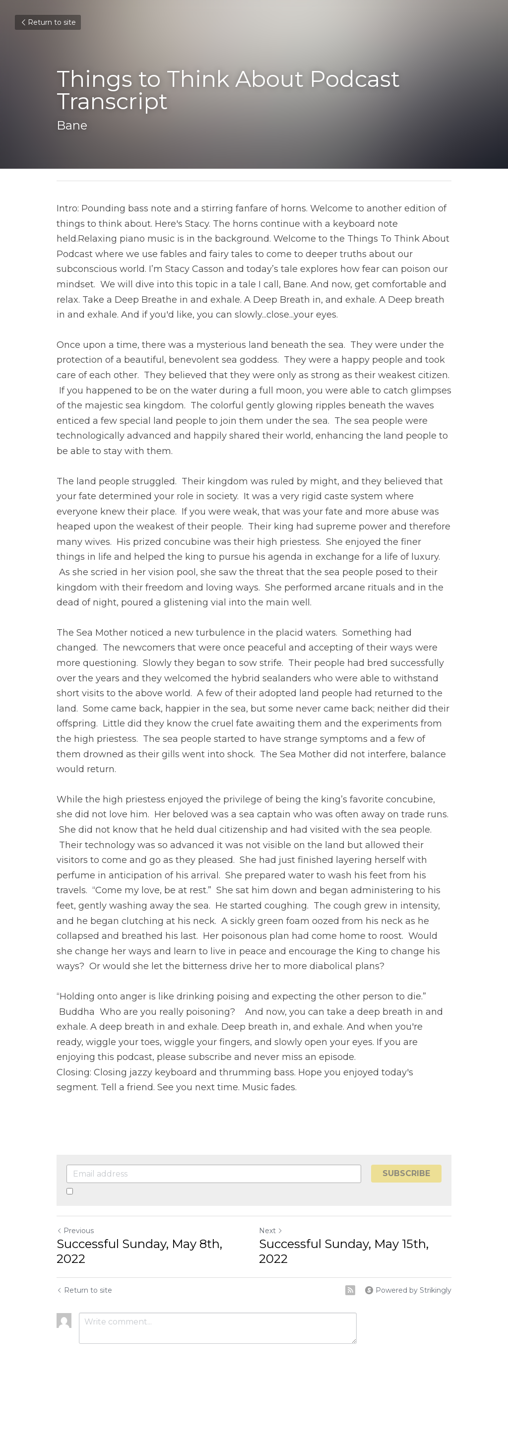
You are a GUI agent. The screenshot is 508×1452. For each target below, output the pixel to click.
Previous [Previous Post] (75, 1230)
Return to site (48, 22)
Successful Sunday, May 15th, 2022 (344, 1251)
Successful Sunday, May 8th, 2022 (139, 1251)
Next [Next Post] (271, 1230)
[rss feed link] (350, 1290)
